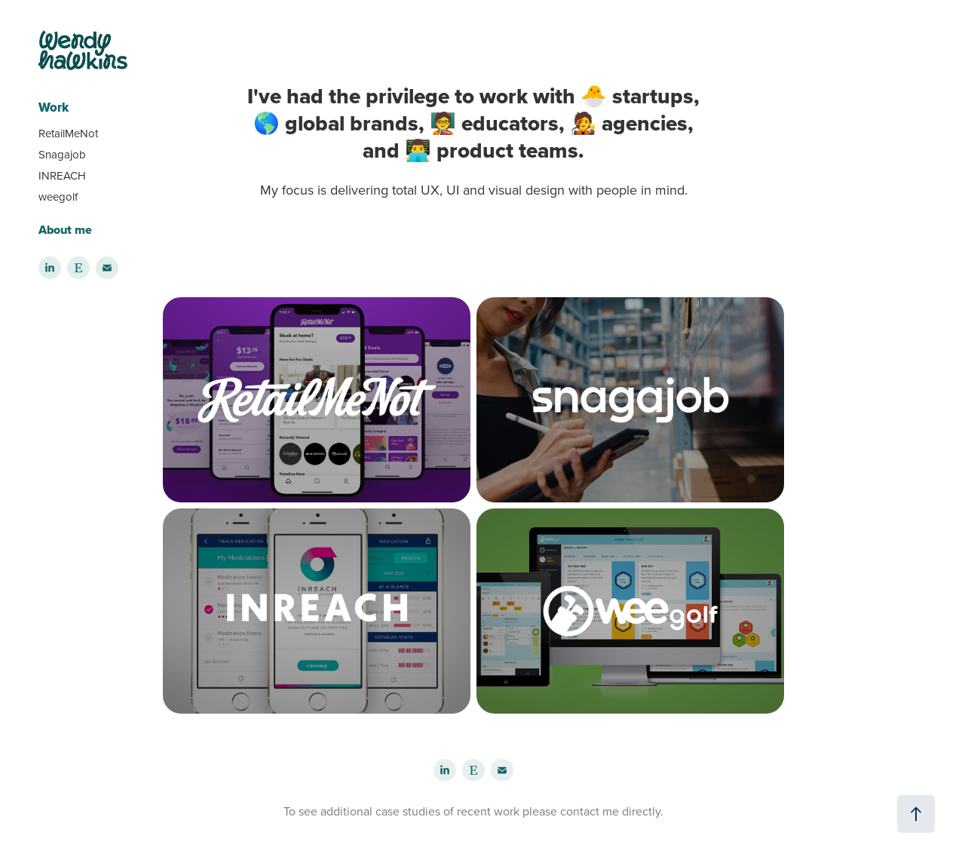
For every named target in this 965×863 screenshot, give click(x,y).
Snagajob (62, 154)
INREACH (62, 175)
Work (53, 107)
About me (65, 229)
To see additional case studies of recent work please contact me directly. (473, 811)
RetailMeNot (68, 133)
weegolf (58, 196)
